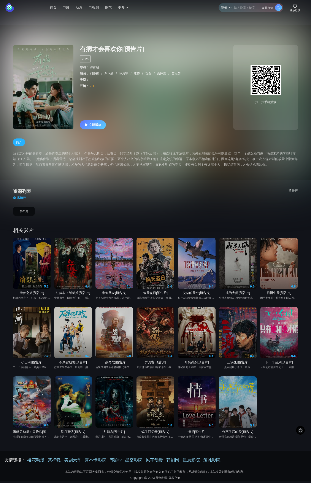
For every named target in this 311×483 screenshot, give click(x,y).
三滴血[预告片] (237, 364)
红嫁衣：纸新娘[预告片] (73, 294)
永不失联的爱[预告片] (237, 433)
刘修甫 (95, 73)
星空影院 (133, 461)
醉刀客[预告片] (155, 364)
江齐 (137, 73)
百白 (148, 73)
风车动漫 (154, 461)
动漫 (79, 7)
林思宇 (124, 73)
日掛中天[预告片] (279, 294)
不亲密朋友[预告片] (73, 364)
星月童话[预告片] (73, 433)
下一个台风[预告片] (279, 364)
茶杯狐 (54, 461)
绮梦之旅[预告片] (32, 294)
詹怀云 (162, 73)
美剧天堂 (72, 461)
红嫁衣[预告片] (114, 433)
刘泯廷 (109, 73)
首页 (53, 7)
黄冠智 (176, 73)
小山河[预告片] (31, 364)
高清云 (19, 198)
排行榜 (267, 7)
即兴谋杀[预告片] (196, 364)
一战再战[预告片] (114, 364)
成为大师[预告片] (237, 294)
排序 (293, 190)
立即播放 (93, 125)
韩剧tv (116, 461)
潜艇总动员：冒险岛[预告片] (32, 433)
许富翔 (94, 67)
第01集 (24, 212)
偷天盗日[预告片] (155, 294)
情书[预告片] (197, 433)
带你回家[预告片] (114, 294)
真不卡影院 (95, 461)
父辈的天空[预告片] (196, 294)
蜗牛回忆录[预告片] (155, 433)
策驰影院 (212, 461)
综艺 (108, 7)
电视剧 (94, 7)
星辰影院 (191, 461)
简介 (19, 142)
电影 (66, 7)
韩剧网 (172, 461)
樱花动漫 (35, 461)
